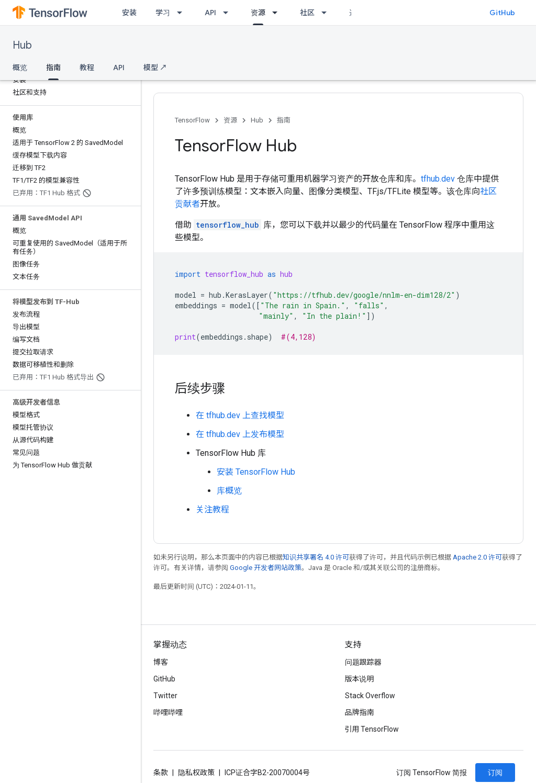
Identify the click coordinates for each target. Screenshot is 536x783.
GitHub (502, 12)
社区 (307, 12)
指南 (284, 120)
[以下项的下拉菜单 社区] (327, 12)
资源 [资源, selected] (258, 12)
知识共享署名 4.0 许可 (316, 557)
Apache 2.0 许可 (477, 557)
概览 (20, 67)
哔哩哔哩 (168, 712)
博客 (160, 662)
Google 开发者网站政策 (266, 568)
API (210, 12)
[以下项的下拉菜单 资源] (278, 12)
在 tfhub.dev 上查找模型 (240, 415)
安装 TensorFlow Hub (256, 472)
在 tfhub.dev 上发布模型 (240, 434)
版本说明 (359, 679)
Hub (22, 45)
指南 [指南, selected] (53, 67)
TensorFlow (192, 120)
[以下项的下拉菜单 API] (228, 12)
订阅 (495, 772)
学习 (162, 12)
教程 (87, 67)
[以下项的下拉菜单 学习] (182, 12)
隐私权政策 (196, 772)
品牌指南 (359, 712)
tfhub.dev (438, 179)
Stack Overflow (370, 695)
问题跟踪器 (363, 662)
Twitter (165, 695)
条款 (160, 772)
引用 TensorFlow (372, 729)
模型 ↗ (155, 67)
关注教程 (212, 509)
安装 (129, 12)
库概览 (229, 491)
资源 (230, 120)
